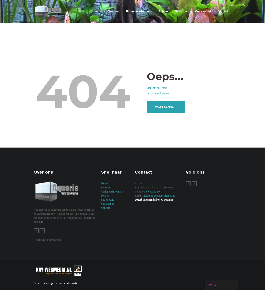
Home (104, 183)
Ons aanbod (107, 203)
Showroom (107, 199)
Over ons (106, 187)
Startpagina (164, 107)
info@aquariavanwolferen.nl (159, 195)
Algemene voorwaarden (47, 239)
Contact (105, 207)
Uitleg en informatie (113, 191)
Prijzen (105, 195)
